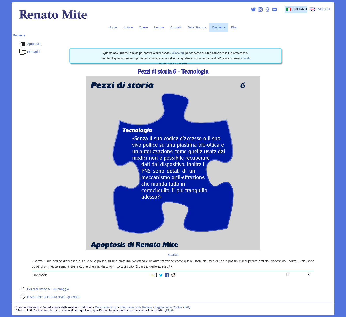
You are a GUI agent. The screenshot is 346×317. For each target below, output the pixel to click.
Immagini (29, 51)
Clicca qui (178, 53)
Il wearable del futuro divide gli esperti (49, 297)
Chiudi (245, 58)
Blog (234, 27)
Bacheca (218, 27)
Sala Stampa (197, 27)
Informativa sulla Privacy (136, 307)
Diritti (169, 310)
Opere (143, 27)
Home (112, 27)
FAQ (187, 307)
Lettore (159, 27)
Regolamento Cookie (168, 307)
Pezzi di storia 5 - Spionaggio (43, 289)
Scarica (173, 254)
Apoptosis (29, 44)
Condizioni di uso (106, 307)
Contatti (176, 27)
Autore (128, 27)
